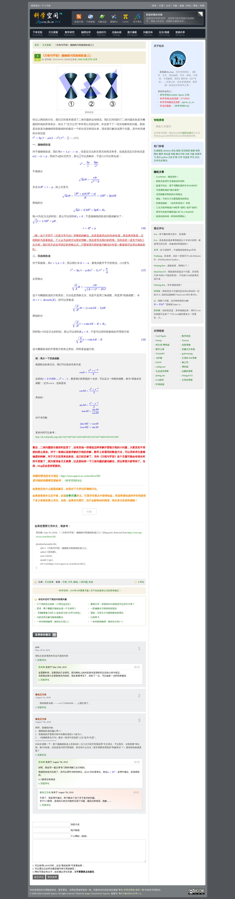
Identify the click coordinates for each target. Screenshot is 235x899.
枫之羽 (185, 362)
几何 (170, 157)
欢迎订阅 (78, 18)
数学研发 (186, 336)
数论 (165, 160)
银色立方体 (40, 694)
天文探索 (46, 45)
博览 (195, 5)
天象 (175, 5)
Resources (180, 33)
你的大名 (75, 824)
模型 (178, 150)
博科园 (185, 366)
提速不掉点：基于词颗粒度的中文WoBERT (176, 185)
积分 (159, 157)
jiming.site (160, 375)
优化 (173, 150)
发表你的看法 (47, 634)
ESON (158, 362)
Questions (148, 33)
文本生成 (158, 160)
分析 (187, 154)
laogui (87, 893)
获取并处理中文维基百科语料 (170, 181)
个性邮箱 (90, 18)
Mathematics (69, 33)
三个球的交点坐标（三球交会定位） (54, 604)
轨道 (91, 582)
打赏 (161, 5)
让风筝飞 (95, 617)
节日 (192, 157)
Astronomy (53, 33)
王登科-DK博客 (189, 358)
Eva (155, 234)
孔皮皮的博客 (162, 371)
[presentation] (51, 138)
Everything (37, 33)
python (164, 157)
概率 (161, 154)
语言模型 (185, 150)
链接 (182, 5)
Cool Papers (161, 336)
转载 (173, 154)
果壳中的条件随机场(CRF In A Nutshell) (175, 212)
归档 (202, 5)
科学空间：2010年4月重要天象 (74, 590)
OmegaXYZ (187, 375)
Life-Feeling (164, 33)
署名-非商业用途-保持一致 (131, 890)
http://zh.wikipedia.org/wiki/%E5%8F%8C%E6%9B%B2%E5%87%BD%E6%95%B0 (77, 437)
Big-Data (101, 33)
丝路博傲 (186, 345)
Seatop (159, 340)
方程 (64, 582)
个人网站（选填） (79, 836)
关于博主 (137, 18)
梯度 (193, 150)
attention (167, 150)
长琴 (156, 250)
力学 (70, 582)
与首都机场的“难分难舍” (168, 190)
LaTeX (126, 18)
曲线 (75, 582)
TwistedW (160, 353)
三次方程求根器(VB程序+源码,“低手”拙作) (176, 207)
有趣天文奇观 (188, 349)
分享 (68, 495)
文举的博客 (187, 380)
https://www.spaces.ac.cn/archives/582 (80, 476)
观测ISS (114, 18)
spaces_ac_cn (188, 102)
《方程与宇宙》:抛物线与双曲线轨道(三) (66, 55)
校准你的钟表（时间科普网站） (171, 216)
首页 (37, 45)
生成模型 (158, 150)
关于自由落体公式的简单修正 (105, 590)
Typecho (106, 893)
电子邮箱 (75, 830)
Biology (116, 33)
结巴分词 (186, 133)
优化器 (167, 154)
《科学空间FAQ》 (73, 480)
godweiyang (187, 353)
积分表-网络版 (163, 345)
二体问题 (83, 582)
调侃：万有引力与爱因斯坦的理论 (107, 613)
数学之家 (160, 349)
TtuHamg (158, 256)
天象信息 (102, 18)
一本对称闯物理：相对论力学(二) (53, 621)
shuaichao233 (160, 271)
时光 (188, 5)
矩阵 (197, 150)
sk (155, 300)
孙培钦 (157, 291)
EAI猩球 (160, 380)
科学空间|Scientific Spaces (48, 18)
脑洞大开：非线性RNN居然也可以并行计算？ (113, 604)
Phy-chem (86, 33)
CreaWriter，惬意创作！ (167, 177)
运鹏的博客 (187, 371)
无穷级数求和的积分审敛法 (169, 194)
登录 (154, 5)
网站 (156, 154)
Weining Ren (159, 265)
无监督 (186, 157)
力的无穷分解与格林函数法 (50, 617)
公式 (168, 5)
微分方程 (180, 154)
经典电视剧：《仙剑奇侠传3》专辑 (173, 203)
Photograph (132, 33)
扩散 (175, 157)
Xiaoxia (185, 340)
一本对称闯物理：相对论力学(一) (107, 621)
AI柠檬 (159, 358)
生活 (197, 157)
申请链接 (160, 384)
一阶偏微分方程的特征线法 (104, 608)
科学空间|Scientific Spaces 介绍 (174, 95)
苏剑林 (41, 667)
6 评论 (141, 582)
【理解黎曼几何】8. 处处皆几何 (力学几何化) (58, 613)
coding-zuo (161, 366)
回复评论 (41, 660)
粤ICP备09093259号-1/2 (130, 893)
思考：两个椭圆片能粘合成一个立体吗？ (56, 608)
